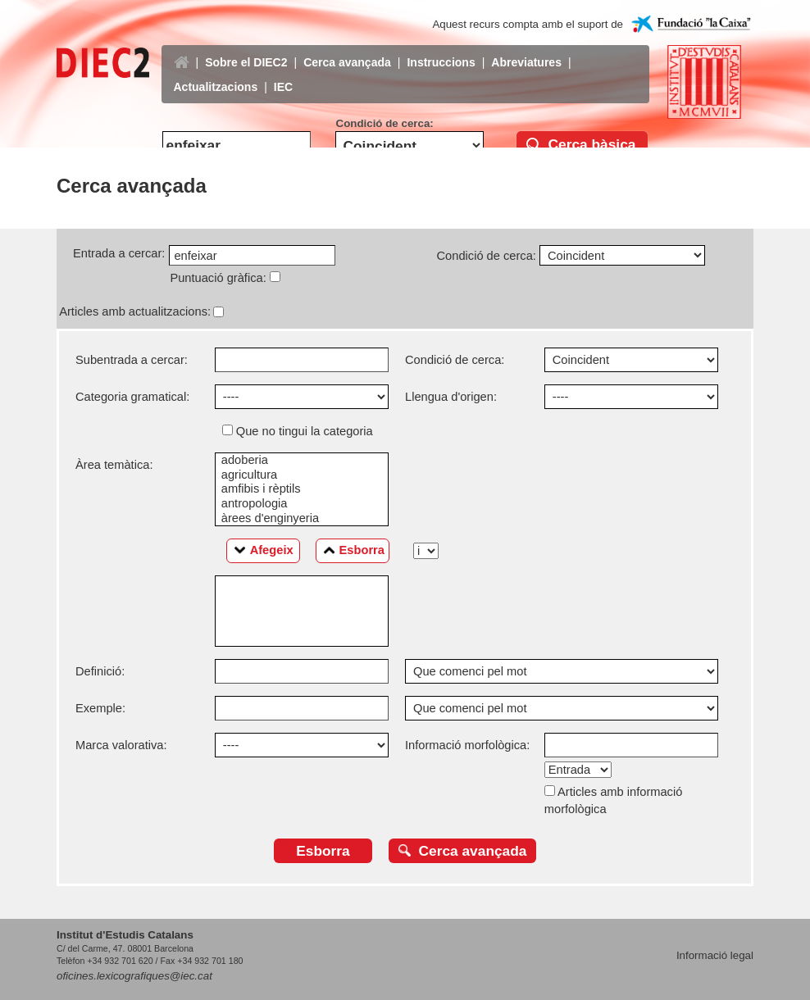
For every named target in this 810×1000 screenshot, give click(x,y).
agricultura (302, 475)
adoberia (302, 460)
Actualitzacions (216, 74)
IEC (283, 74)
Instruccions (441, 50)
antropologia (302, 504)
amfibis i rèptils (302, 489)
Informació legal (714, 955)
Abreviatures (526, 50)
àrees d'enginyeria (302, 518)
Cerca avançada (347, 50)
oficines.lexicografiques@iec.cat (134, 976)
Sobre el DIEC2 (246, 50)
